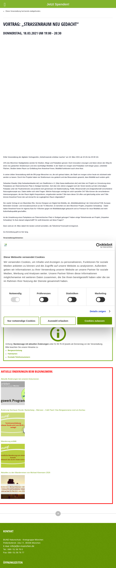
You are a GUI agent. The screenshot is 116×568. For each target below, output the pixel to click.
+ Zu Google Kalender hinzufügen (25, 221)
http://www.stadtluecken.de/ (66, 128)
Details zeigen (98, 311)
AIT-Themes (58, 563)
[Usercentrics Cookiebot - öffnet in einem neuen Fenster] (98, 245)
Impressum (52, 557)
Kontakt (40, 557)
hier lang (24, 177)
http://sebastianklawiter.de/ (28, 128)
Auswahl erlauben (58, 320)
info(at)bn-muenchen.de (21, 490)
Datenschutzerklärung (69, 557)
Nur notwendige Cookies (21, 320)
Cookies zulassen (95, 320)
